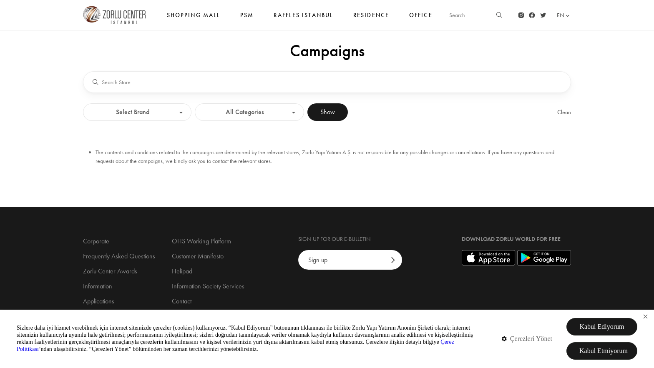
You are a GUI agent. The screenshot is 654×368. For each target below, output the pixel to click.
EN (564, 15)
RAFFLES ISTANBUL (303, 19)
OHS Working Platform (201, 241)
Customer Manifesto (198, 256)
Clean (564, 112)
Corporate (96, 241)
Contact (181, 301)
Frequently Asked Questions (119, 256)
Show (327, 112)
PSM (247, 19)
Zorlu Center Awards (110, 271)
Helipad (182, 271)
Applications (98, 301)
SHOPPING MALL (193, 19)
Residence (371, 19)
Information (97, 286)
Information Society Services (208, 286)
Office (421, 19)
